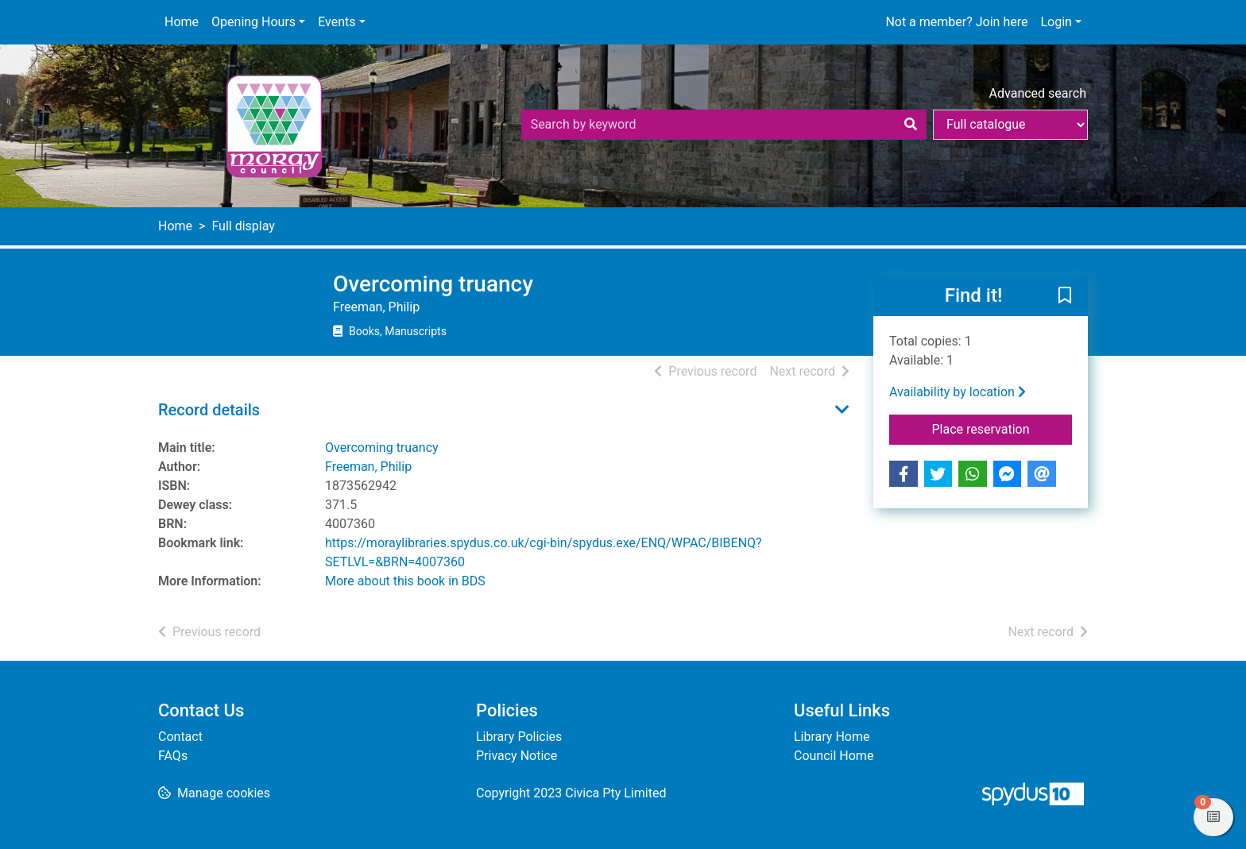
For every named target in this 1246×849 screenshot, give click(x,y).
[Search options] (1010, 125)
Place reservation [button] (1002, 428)
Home (181, 21)
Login (1055, 21)
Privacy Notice (516, 755)
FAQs (173, 755)
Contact (180, 736)
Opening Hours (253, 21)
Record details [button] (209, 409)
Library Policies (519, 736)
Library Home (831, 736)
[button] (1065, 296)
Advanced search (1037, 93)
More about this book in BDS (405, 581)
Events (336, 21)
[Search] (911, 125)
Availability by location (957, 391)
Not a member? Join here (956, 21)
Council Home (833, 755)
